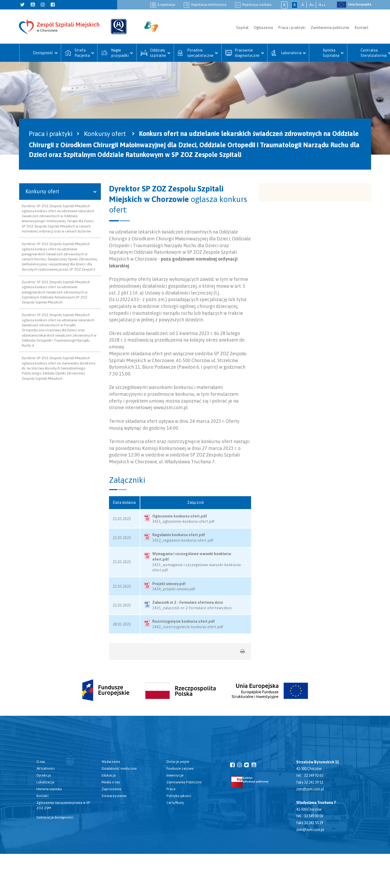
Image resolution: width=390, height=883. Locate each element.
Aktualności (46, 768)
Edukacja (109, 775)
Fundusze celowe (180, 768)
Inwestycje (175, 775)
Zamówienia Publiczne (184, 782)
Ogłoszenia (263, 28)
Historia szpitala (49, 789)
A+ (311, 5)
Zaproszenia (111, 789)
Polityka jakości (179, 796)
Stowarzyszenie (114, 796)
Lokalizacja (45, 782)
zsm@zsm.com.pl (310, 789)
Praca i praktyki (291, 28)
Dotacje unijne (178, 761)
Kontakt (361, 28)
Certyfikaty (175, 802)
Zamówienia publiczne (330, 28)
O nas (41, 761)
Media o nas (111, 782)
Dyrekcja (44, 775)
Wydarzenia (111, 761)
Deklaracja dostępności (55, 817)
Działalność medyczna (119, 768)
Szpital (242, 28)
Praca (171, 789)
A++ (322, 5)
